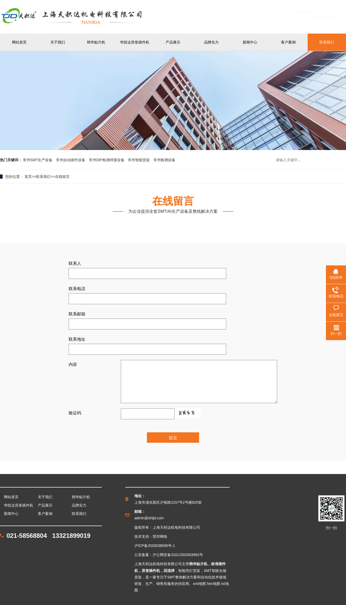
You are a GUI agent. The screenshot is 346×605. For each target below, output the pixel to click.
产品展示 (173, 42)
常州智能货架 (139, 160)
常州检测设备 (164, 160)
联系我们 (326, 42)
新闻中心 (250, 42)
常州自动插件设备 (71, 160)
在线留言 (62, 176)
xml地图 (199, 584)
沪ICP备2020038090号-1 (154, 546)
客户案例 (288, 42)
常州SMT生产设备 (38, 160)
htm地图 (213, 584)
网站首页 (19, 42)
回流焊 (169, 571)
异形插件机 (151, 571)
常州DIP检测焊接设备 (107, 160)
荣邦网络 (160, 536)
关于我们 (57, 42)
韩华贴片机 (96, 42)
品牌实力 (211, 42)
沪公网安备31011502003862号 (178, 555)
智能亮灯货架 (189, 571)
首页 (28, 176)
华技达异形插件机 (134, 42)
